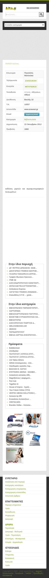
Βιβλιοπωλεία (30, 119)
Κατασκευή (9, 558)
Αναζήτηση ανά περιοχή (15, 482)
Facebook (19, 573)
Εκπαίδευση (10, 512)
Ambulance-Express (17, 289)
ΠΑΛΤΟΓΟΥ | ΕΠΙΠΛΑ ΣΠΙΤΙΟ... (22, 357)
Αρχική (39, 571)
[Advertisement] (24, 45)
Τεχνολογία (9, 528)
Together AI (13, 384)
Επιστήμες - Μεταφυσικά (15, 539)
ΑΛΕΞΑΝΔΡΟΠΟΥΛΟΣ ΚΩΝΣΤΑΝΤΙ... (24, 283)
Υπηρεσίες (9, 555)
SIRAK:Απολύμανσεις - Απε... (21, 363)
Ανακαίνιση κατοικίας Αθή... (20, 375)
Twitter (28, 573)
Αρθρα (9, 524)
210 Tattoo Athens (16, 360)
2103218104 (31, 81)
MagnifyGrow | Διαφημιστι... (20, 378)
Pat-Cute (12, 381)
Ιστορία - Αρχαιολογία (13, 542)
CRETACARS (14, 402)
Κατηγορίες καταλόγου (14, 485)
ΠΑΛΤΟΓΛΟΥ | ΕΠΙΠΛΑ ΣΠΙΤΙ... (22, 354)
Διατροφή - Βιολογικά (13, 532)
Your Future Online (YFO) (19, 390)
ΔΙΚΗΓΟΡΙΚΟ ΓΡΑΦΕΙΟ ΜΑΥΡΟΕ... (23, 271)
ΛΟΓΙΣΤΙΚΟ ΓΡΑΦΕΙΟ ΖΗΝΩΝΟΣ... (23, 292)
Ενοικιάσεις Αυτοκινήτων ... (20, 399)
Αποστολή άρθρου (12, 496)
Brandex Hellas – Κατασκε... (20, 405)
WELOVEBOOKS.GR (18, 326)
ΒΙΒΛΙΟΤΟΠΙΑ (15, 320)
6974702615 (31, 87)
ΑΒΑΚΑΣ (12, 329)
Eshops (8, 551)
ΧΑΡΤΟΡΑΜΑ (14, 311)
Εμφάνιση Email (32, 114)
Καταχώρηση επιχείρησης (15, 489)
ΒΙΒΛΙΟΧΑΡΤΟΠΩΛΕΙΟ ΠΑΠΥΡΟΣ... (24, 314)
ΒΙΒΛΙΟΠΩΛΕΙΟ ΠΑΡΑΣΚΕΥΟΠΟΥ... (24, 308)
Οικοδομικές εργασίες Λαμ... (20, 366)
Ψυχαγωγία (10, 515)
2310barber (14, 351)
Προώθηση (38, 573)
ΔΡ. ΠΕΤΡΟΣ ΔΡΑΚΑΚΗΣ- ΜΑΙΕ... (23, 268)
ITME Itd (12, 280)
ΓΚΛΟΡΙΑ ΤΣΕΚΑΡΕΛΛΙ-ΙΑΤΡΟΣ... (23, 274)
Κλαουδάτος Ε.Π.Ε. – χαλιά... (21, 295)
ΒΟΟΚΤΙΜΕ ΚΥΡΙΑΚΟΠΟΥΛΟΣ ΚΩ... (24, 317)
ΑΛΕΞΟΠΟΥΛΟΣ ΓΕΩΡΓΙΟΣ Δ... (22, 323)
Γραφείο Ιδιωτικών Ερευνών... (21, 277)
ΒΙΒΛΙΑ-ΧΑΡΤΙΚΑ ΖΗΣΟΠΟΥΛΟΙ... (23, 335)
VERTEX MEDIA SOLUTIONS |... (22, 393)
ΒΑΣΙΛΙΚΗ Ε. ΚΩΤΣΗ (17, 369)
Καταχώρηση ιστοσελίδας (15, 492)
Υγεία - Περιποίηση (13, 535)
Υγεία (7, 508)
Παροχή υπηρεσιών (13, 505)
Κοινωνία (9, 562)
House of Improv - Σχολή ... (20, 387)
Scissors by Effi (15, 396)
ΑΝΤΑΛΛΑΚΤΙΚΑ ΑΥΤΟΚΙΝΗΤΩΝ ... (23, 286)
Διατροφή (9, 519)
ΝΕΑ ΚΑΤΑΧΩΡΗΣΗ (33, 8)
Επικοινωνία (8, 573)
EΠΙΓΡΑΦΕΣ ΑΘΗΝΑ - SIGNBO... (22, 372)
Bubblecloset (14, 348)
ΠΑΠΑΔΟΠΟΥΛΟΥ (16, 332)
